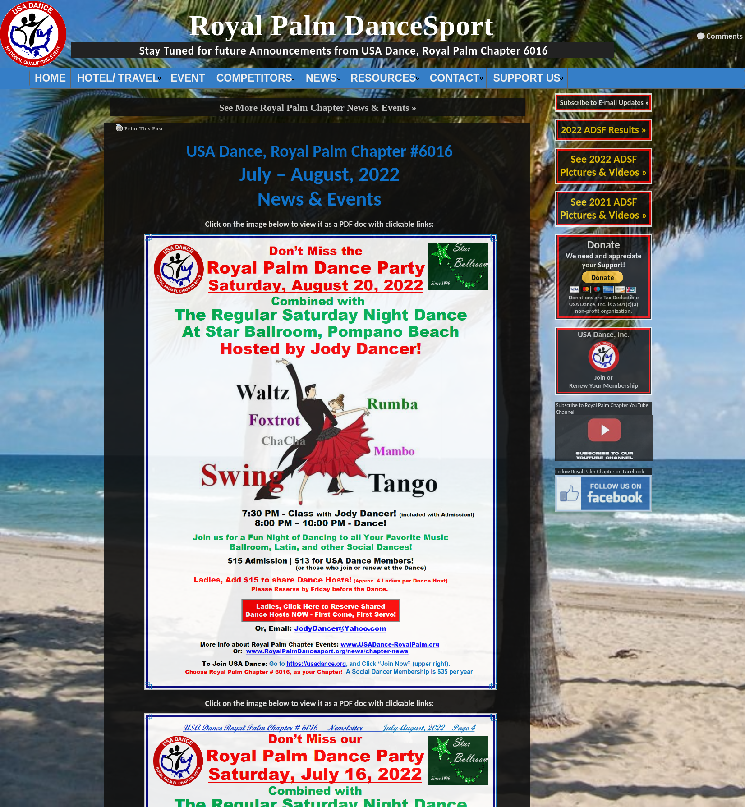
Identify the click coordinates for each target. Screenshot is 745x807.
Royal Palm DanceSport (341, 25)
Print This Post (143, 128)
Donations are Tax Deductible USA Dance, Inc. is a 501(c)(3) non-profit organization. (604, 304)
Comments (725, 36)
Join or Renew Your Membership (603, 360)
